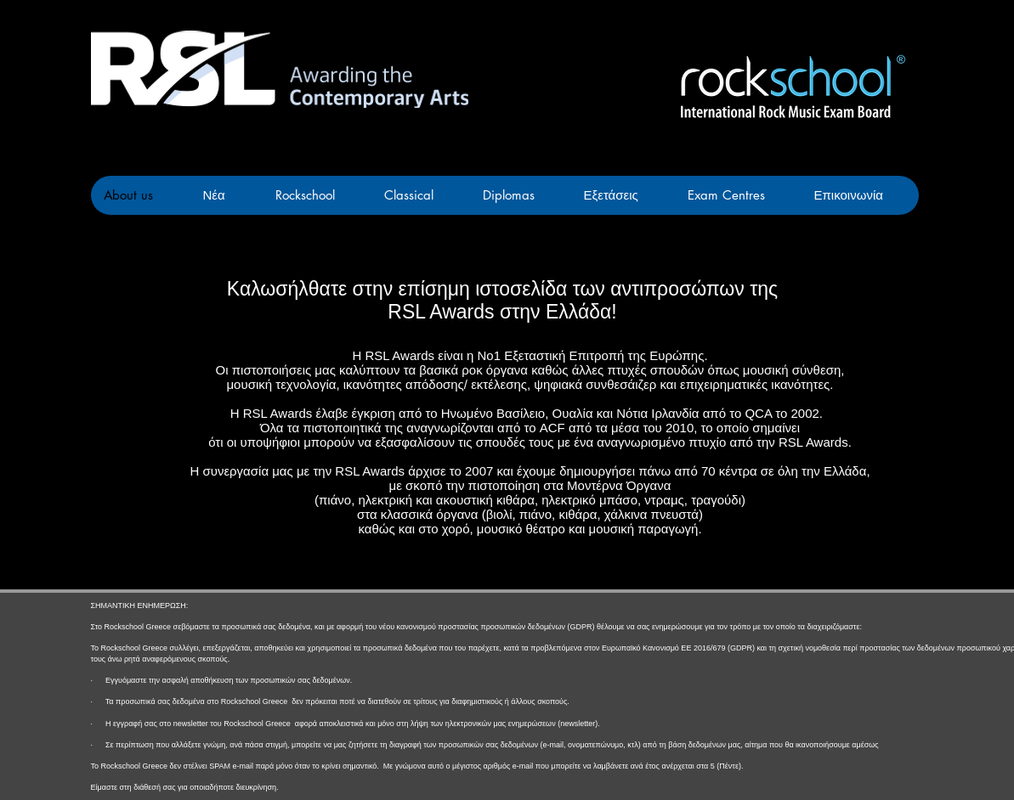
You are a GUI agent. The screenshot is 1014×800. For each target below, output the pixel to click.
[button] (622, 195)
